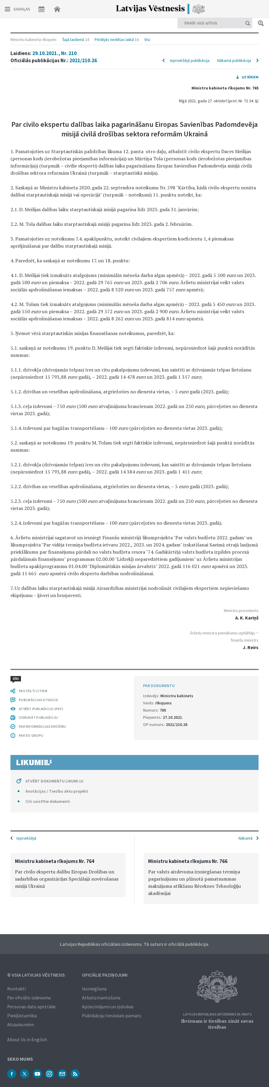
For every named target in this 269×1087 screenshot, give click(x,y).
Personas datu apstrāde (31, 1007)
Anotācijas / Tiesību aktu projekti (56, 791)
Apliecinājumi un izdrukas (108, 1007)
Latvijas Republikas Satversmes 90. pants (217, 1014)
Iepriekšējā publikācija (189, 60)
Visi (147, 39)
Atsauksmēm (20, 1024)
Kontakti (16, 989)
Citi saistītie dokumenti (47, 801)
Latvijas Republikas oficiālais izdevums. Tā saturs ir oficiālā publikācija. (134, 944)
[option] (68, 875)
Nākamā (245, 838)
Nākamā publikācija (234, 60)
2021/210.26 (83, 60)
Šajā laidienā (73, 39)
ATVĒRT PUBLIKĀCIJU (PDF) (41, 709)
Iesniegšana (94, 989)
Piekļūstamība (22, 1016)
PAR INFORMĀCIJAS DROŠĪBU (42, 726)
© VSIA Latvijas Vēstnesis (36, 975)
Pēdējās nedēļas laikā (114, 39)
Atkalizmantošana (101, 998)
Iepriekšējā (26, 838)
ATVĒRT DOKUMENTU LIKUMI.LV (54, 781)
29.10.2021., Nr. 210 (54, 53)
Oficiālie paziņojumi (104, 975)
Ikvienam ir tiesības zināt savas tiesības (217, 1024)
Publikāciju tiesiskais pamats (111, 1016)
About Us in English (27, 1039)
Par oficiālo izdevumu (29, 998)
